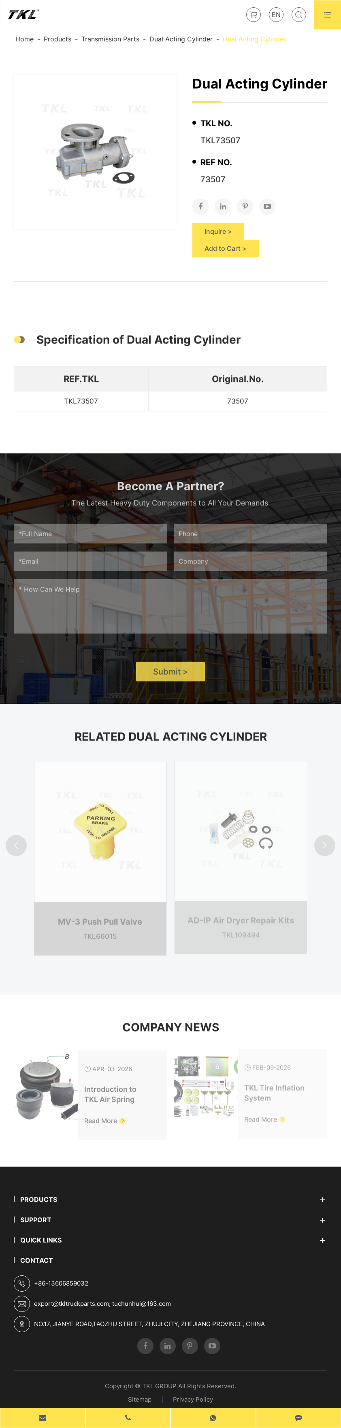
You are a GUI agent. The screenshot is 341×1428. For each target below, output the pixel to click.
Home (24, 39)
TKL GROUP (159, 1386)
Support (35, 1220)
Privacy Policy (193, 1399)
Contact (36, 1260)
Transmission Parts (110, 39)
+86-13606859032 (61, 1283)
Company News (170, 1032)
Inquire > (218, 231)
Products (57, 39)
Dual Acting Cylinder (181, 39)
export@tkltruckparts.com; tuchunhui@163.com (102, 1303)
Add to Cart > (226, 248)
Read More (105, 1115)
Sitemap (139, 1399)
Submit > (170, 676)
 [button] (16, 845)
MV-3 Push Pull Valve (100, 916)
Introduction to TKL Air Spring (110, 1089)
